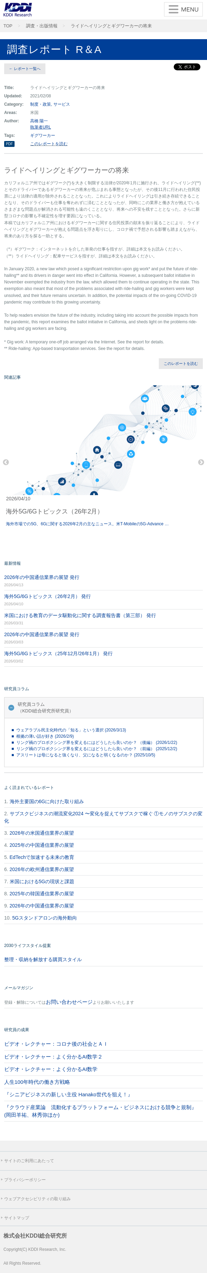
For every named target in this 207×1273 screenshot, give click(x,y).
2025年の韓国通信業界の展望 (42, 893)
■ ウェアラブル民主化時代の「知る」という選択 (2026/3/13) (68, 730)
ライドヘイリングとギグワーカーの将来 (111, 26)
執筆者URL (40, 127)
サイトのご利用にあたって (29, 1160)
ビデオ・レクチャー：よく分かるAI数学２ (53, 1057)
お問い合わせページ (69, 1002)
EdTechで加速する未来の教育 (42, 857)
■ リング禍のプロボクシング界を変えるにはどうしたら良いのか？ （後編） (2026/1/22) (94, 742)
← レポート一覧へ (25, 69)
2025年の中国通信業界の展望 (42, 845)
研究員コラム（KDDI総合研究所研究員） (46, 708)
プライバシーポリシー (25, 1179)
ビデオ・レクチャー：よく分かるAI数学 (50, 1069)
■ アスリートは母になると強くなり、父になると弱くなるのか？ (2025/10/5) (83, 755)
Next (201, 462)
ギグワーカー (42, 135)
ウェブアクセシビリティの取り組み (37, 1198)
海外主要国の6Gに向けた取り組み (47, 801)
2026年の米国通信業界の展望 (42, 833)
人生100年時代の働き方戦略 (37, 1082)
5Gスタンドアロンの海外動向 (44, 918)
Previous (5, 462)
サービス (61, 104)
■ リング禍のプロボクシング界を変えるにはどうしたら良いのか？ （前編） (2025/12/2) (94, 748)
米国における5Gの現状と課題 (42, 881)
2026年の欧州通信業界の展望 (42, 869)
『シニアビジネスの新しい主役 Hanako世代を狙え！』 (68, 1094)
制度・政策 (40, 104)
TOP (7, 26)
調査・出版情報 (42, 26)
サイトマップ (16, 1217)
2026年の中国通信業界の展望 (42, 905)
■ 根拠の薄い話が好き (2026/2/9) (42, 736)
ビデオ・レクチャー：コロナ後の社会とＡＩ (56, 1044)
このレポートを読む (49, 143)
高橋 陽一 (39, 120)
